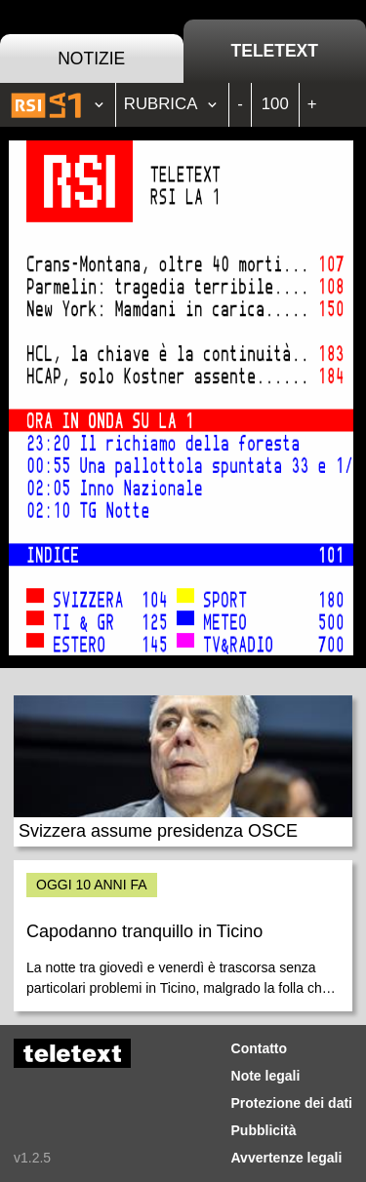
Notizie (91, 58)
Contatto (259, 1048)
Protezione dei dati (291, 1103)
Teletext (274, 50)
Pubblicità (264, 1130)
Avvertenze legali (287, 1157)
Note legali (266, 1076)
